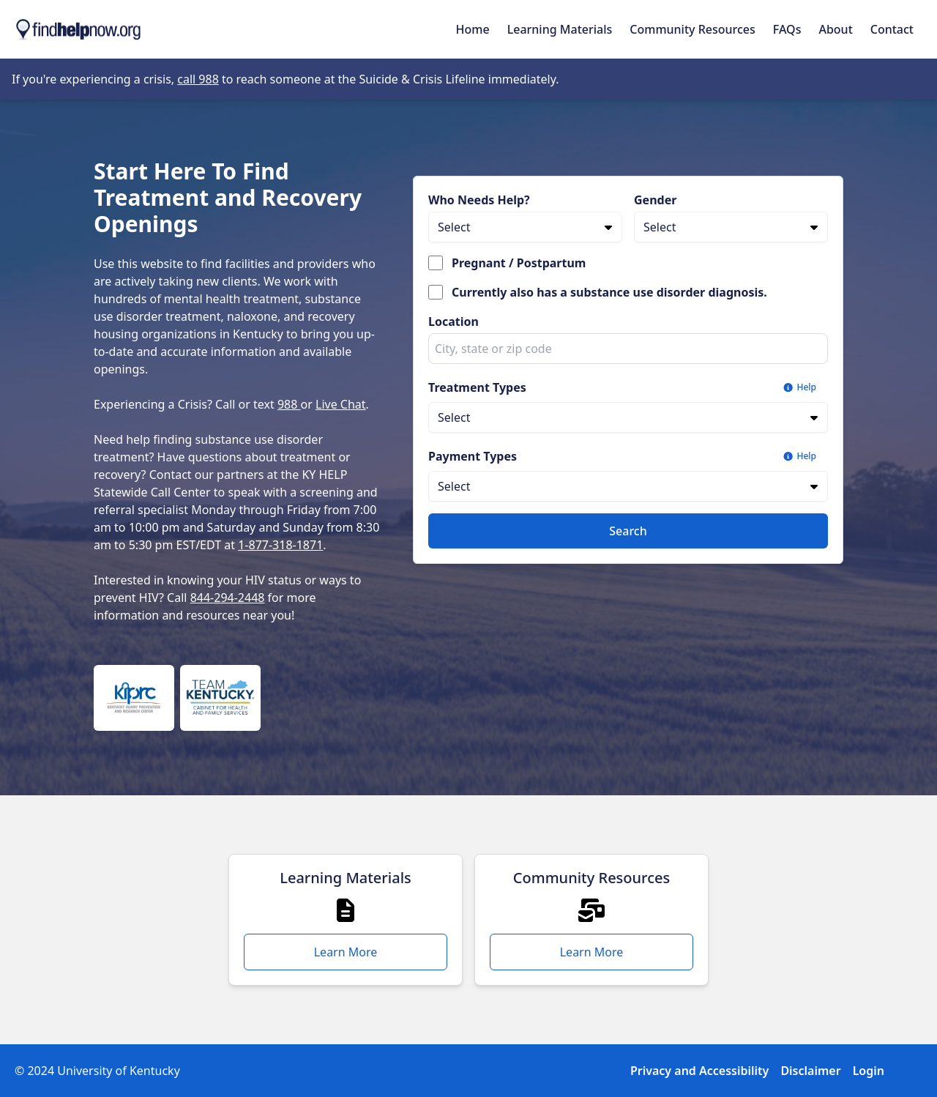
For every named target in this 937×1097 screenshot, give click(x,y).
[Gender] (731, 227)
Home (473, 29)
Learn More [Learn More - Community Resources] (592, 952)
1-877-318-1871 (280, 545)
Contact (892, 29)
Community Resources (692, 29)
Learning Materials (560, 29)
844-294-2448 (227, 598)
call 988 (198, 79)
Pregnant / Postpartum (519, 263)
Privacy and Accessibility (699, 1071)
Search (627, 531)
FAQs (787, 29)
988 (289, 404)
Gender (655, 200)
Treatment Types (477, 387)
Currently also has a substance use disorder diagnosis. (609, 292)
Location (453, 321)
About (835, 29)
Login (868, 1071)
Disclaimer (810, 1071)
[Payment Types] (628, 486)
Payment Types (472, 456)
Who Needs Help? (479, 200)
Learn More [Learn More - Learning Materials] (346, 952)
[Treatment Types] (628, 417)
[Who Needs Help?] (525, 227)
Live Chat (341, 404)
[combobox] (628, 348)
